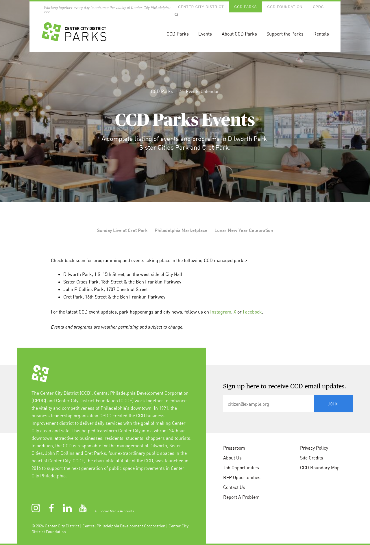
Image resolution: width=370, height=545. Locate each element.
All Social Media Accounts (114, 511)
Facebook (252, 312)
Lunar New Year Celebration (243, 230)
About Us (232, 458)
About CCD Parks (239, 34)
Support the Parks (285, 34)
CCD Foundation (285, 7)
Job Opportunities (241, 467)
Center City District (201, 7)
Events (205, 34)
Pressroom (234, 448)
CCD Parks (245, 7)
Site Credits (311, 458)
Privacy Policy (314, 448)
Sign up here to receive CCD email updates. (284, 386)
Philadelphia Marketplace (181, 230)
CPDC (318, 7)
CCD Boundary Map (320, 467)
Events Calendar (202, 91)
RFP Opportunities (241, 477)
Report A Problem (241, 497)
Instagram (220, 312)
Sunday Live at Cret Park (122, 230)
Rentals (321, 34)
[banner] (184, 26)
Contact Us (234, 487)
